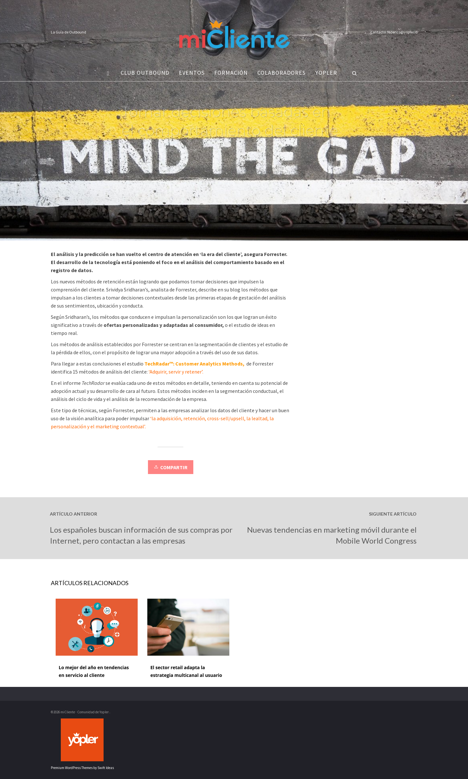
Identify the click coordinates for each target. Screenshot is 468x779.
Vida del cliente (179, 152)
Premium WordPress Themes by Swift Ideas (82, 767)
